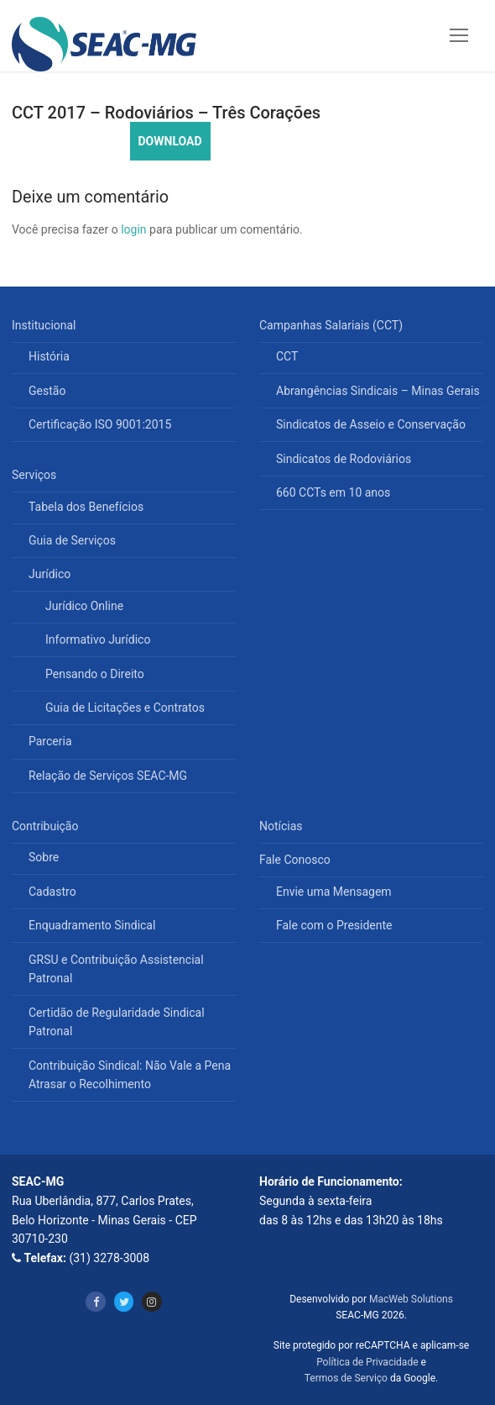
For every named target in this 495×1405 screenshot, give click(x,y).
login (133, 229)
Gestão (47, 390)
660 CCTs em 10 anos (333, 492)
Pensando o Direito (94, 674)
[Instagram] (151, 1301)
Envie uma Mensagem (334, 891)
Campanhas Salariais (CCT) (332, 325)
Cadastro (52, 891)
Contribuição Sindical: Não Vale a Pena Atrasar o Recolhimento (130, 1075)
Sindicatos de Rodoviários (343, 459)
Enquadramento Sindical (92, 925)
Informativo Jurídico (97, 639)
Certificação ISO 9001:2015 (100, 424)
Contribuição (46, 826)
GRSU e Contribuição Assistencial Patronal (116, 969)
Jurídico (51, 574)
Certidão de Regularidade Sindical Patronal (117, 1022)
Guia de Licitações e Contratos (125, 707)
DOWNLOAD (170, 141)
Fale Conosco (296, 859)
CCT (287, 356)
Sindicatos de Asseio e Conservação (371, 424)
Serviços (36, 474)
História (49, 356)
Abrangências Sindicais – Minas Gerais (378, 390)
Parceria (50, 741)
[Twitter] (123, 1301)
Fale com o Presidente (334, 925)
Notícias (281, 826)
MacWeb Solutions (411, 1299)
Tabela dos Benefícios (86, 506)
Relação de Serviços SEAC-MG (108, 775)
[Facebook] (95, 1301)
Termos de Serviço (346, 1378)
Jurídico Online (84, 606)
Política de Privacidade (367, 1362)
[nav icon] (459, 35)
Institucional (45, 325)
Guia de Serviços (72, 540)
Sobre (44, 857)
